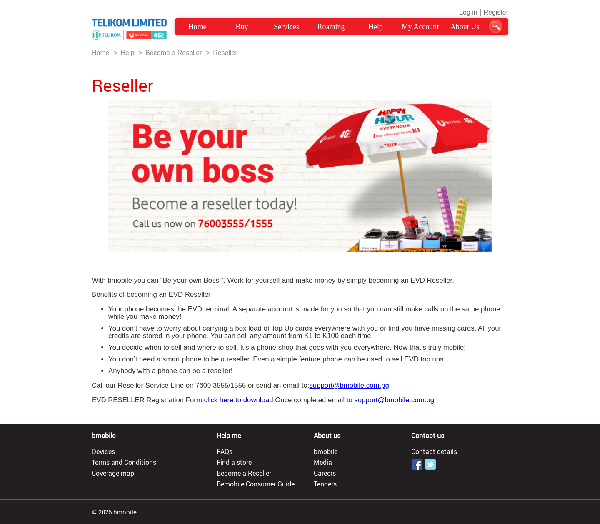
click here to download (238, 400)
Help (375, 27)
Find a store (234, 462)
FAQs (224, 451)
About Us (465, 27)
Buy (241, 27)
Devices (103, 451)
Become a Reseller (173, 52)
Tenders (325, 484)
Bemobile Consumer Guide (256, 484)
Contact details (434, 451)
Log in (468, 12)
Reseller (225, 52)
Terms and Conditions (124, 462)
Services (286, 27)
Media (323, 462)
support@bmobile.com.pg (349, 385)
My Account (420, 27)
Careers (325, 473)
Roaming (331, 27)
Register (495, 12)
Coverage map (113, 473)
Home (197, 27)
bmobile (326, 451)
